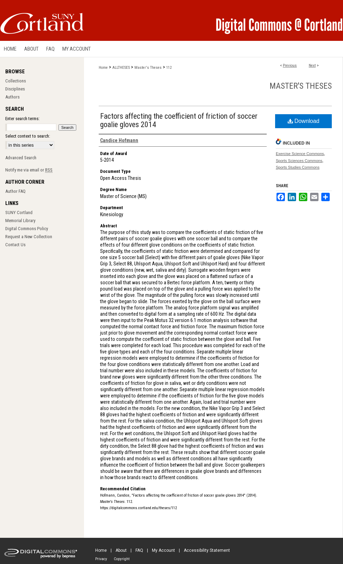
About (121, 550)
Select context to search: (27, 136)
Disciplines (15, 88)
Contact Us (15, 244)
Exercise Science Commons (300, 154)
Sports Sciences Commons (299, 161)
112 (169, 67)
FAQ (139, 550)
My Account (163, 550)
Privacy (101, 559)
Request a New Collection (28, 236)
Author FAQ (15, 191)
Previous (290, 65)
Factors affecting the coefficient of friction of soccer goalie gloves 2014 (179, 120)
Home (103, 67)
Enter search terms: (22, 118)
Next (312, 65)
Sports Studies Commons (298, 167)
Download (304, 121)
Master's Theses (148, 67)
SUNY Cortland (19, 212)
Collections (15, 80)
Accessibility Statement (207, 550)
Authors (12, 97)
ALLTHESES (121, 67)
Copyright (122, 559)
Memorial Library (20, 220)
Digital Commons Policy (26, 228)
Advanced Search (20, 157)
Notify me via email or (28, 170)
